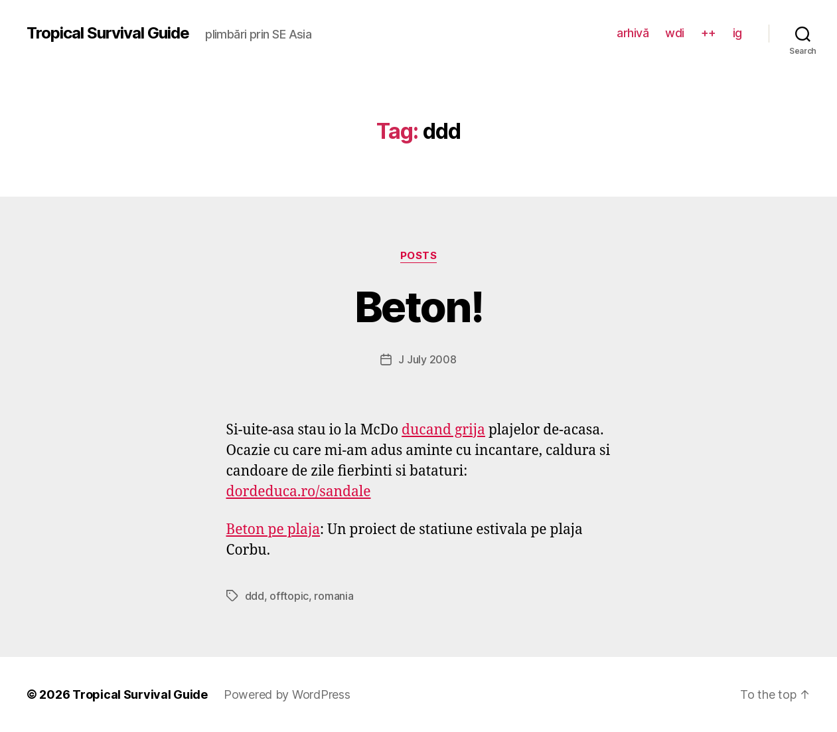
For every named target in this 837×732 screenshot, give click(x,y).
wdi (674, 33)
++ (708, 33)
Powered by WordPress (287, 694)
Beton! (418, 306)
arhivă (632, 33)
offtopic (289, 595)
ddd (254, 595)
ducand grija (443, 430)
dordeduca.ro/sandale (298, 492)
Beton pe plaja (273, 530)
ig (737, 33)
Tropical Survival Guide (108, 33)
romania (333, 595)
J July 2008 (427, 359)
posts (418, 256)
